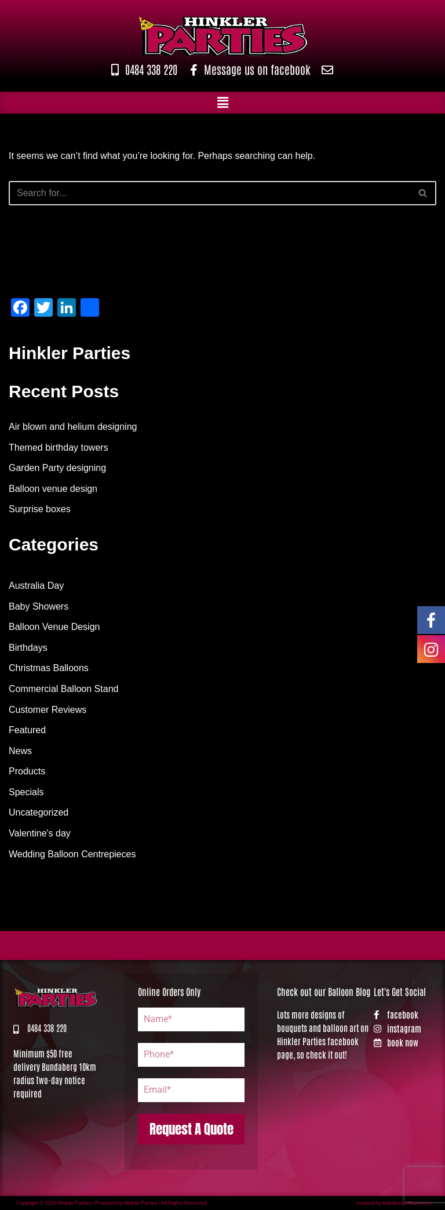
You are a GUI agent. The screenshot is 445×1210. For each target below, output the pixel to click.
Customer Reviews (47, 710)
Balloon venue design (53, 489)
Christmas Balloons (49, 668)
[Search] (209, 193)
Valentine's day (40, 833)
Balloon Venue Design (54, 627)
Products (27, 771)
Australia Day (36, 585)
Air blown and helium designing (73, 427)
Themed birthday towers (58, 447)
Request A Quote (191, 1129)
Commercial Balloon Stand (63, 689)
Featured (27, 730)
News (20, 751)
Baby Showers (38, 606)
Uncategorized (38, 812)
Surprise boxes (40, 509)
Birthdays (28, 648)
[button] (222, 103)
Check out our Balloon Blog (323, 991)
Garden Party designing (57, 468)
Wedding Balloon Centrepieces (72, 854)
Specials (26, 792)
